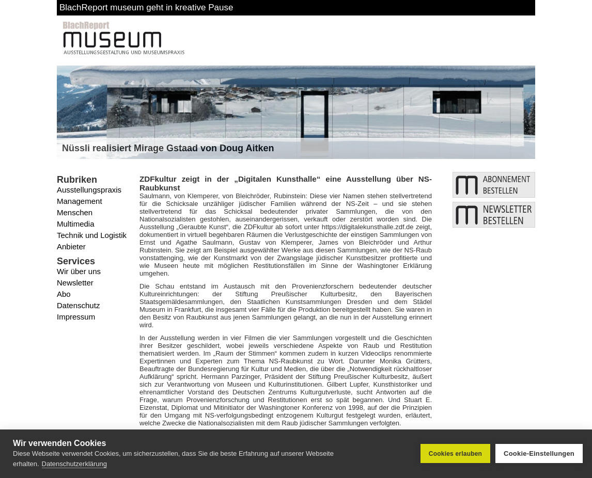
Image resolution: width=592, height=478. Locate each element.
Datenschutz (78, 305)
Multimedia (76, 223)
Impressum (76, 316)
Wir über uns (79, 271)
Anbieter (71, 246)
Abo (64, 294)
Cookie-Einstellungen (539, 453)
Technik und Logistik (92, 235)
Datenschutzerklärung (74, 464)
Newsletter (75, 282)
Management (79, 201)
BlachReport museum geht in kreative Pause (146, 7)
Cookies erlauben (455, 453)
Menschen (74, 212)
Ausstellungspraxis (89, 189)
